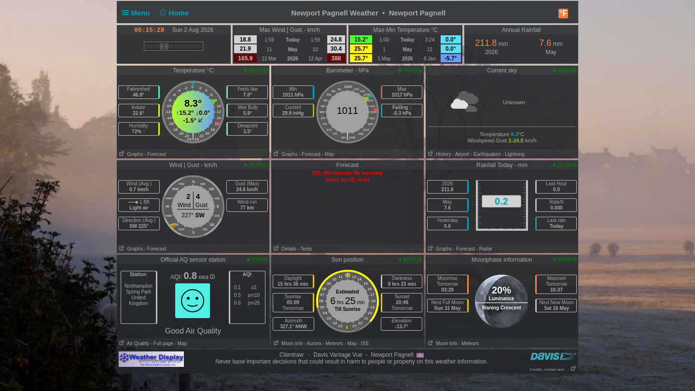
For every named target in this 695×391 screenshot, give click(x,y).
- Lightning (513, 154)
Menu (138, 13)
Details (284, 248)
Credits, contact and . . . (553, 369)
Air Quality (133, 343)
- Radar (484, 248)
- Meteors (332, 343)
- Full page (162, 343)
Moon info (287, 343)
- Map (328, 154)
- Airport (460, 154)
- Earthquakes (485, 154)
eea (207, 277)
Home (173, 13)
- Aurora (312, 343)
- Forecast (155, 154)
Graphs (130, 154)
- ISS (363, 343)
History (438, 154)
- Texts (305, 248)
